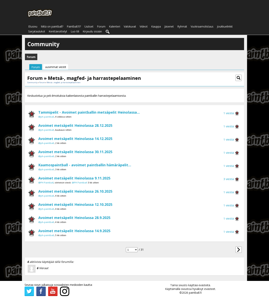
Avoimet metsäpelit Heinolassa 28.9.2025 (74, 217)
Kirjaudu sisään (92, 31)
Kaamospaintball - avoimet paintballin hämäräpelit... (84, 165)
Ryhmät (182, 26)
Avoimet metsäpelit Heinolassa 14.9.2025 (74, 230)
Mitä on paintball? (52, 26)
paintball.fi (195, 292)
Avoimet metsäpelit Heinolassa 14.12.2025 (75, 138)
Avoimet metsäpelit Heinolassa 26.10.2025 (75, 191)
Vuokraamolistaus (202, 26)
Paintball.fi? (74, 26)
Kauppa (156, 26)
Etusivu (32, 26)
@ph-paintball (46, 116)
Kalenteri (114, 26)
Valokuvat (130, 26)
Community (32, 82)
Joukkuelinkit (225, 26)
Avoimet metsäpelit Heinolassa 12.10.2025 (75, 204)
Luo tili (75, 31)
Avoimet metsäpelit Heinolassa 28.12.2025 (75, 125)
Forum (101, 26)
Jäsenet (169, 26)
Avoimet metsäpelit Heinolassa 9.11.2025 (74, 178)
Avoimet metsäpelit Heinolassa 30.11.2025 (75, 151)
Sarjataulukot (36, 31)
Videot (144, 26)
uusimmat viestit (55, 67)
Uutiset (88, 26)
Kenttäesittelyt (58, 31)
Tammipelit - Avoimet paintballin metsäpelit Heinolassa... (89, 112)
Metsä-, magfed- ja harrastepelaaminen (64, 82)
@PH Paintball (46, 182)
